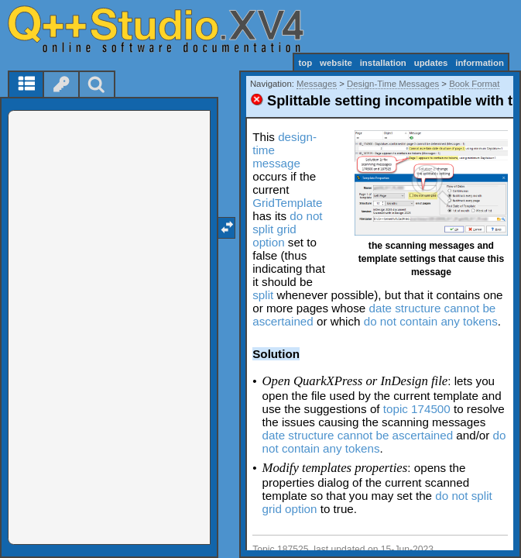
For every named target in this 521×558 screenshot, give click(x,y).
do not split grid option (287, 229)
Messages (316, 83)
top (305, 62)
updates (431, 62)
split (262, 294)
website (336, 62)
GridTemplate (287, 202)
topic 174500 (417, 408)
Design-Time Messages (393, 83)
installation (383, 62)
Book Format (474, 83)
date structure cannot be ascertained (358, 435)
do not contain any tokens (431, 321)
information (479, 62)
